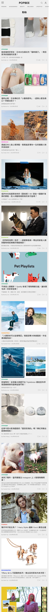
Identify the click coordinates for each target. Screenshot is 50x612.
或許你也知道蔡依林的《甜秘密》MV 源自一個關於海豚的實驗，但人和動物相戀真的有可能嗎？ (23, 195)
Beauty (22, 6)
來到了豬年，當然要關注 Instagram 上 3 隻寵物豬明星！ (23, 479)
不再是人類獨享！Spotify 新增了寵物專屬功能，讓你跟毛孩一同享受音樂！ (24, 288)
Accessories (13, 6)
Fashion (3, 6)
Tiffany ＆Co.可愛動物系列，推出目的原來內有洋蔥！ (23, 573)
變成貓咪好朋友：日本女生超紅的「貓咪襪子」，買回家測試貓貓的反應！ (23, 53)
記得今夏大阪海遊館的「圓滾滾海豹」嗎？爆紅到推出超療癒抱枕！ (23, 429)
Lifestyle (39, 6)
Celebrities (5, 333)
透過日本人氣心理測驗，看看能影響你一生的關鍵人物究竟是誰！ (23, 146)
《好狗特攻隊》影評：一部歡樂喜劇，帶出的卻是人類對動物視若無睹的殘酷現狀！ (23, 241)
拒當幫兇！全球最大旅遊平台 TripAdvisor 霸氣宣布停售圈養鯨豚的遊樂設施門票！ (23, 383)
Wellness (30, 6)
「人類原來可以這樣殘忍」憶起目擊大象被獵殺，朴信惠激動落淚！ (23, 337)
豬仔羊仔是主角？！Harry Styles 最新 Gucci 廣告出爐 (23, 527)
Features (4, 191)
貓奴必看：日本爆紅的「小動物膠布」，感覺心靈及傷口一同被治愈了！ (23, 99)
